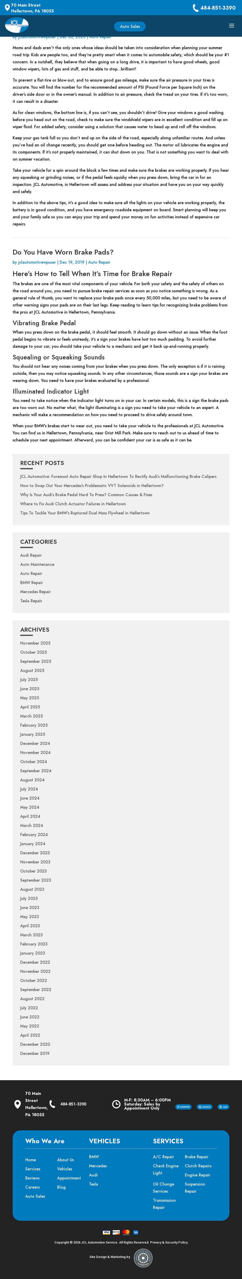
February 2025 (34, 725)
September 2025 (35, 661)
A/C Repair (163, 1157)
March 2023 (31, 935)
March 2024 (31, 825)
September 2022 (35, 990)
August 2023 (32, 889)
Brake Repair (196, 1157)
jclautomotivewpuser (37, 37)
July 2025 (29, 680)
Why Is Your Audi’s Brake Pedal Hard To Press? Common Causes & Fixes (86, 495)
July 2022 (29, 1008)
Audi (93, 1175)
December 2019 (35, 1053)
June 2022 (29, 1017)
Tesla (93, 1184)
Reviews (32, 1178)
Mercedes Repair (35, 592)
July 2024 (29, 789)
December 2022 (35, 962)
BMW (94, 1157)
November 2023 (35, 862)
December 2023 (35, 853)
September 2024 (35, 771)
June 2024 (29, 798)
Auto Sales (130, 26)
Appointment (69, 1178)
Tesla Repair (31, 601)
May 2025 (29, 698)
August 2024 (32, 780)
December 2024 (35, 743)
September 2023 (35, 880)
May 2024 (29, 807)
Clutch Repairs (198, 1166)
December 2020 (35, 1044)
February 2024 (34, 835)
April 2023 (30, 926)
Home (30, 1160)
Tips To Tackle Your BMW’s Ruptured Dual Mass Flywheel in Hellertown (85, 513)
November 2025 (35, 643)
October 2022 (33, 980)
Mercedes (98, 1166)
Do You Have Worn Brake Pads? (63, 252)
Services (32, 1169)
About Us (65, 1160)
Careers (32, 1187)
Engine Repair (197, 1175)
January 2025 (32, 734)
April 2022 (30, 1035)
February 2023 (34, 944)
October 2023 (33, 871)
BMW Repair (31, 583)
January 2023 (32, 953)
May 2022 (29, 1026)
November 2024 (35, 752)
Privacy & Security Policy (169, 1242)
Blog (61, 1187)
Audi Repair (31, 555)
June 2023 (29, 907)
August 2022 (32, 999)
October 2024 (33, 762)
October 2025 (33, 652)
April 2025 (30, 707)
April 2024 (30, 816)
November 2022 (35, 971)
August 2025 (32, 670)
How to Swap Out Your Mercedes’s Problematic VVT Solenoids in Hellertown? (92, 486)
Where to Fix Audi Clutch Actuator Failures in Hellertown (73, 504)
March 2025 (31, 716)
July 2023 (29, 898)
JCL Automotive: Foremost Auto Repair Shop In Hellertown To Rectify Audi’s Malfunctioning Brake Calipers (118, 476)
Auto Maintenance (37, 564)
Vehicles (64, 1169)
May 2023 (29, 917)
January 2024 (32, 844)
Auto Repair (100, 37)
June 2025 (29, 689)
